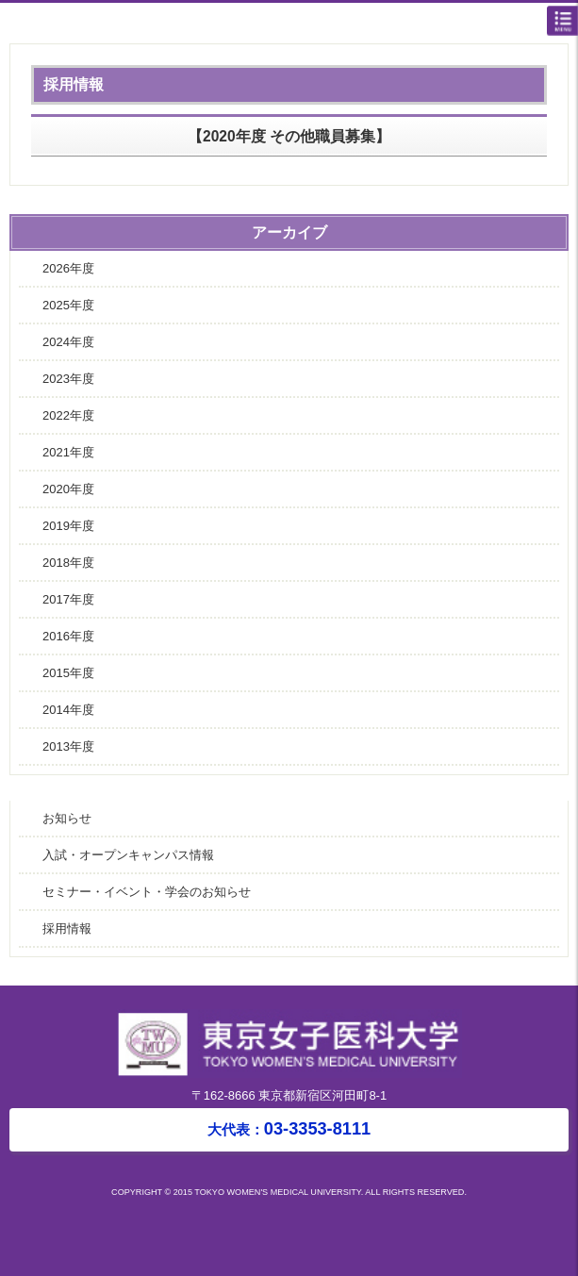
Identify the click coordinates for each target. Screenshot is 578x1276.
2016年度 (68, 636)
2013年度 (68, 746)
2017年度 (68, 599)
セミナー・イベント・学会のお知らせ (146, 892)
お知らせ (66, 818)
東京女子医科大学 (293, 24)
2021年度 (68, 452)
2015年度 (68, 673)
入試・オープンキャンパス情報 (128, 855)
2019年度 (68, 526)
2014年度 (68, 710)
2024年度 (68, 342)
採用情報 (66, 928)
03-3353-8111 (289, 1128)
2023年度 (68, 379)
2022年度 (68, 415)
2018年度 (68, 562)
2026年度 (68, 268)
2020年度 (68, 489)
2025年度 (68, 305)
